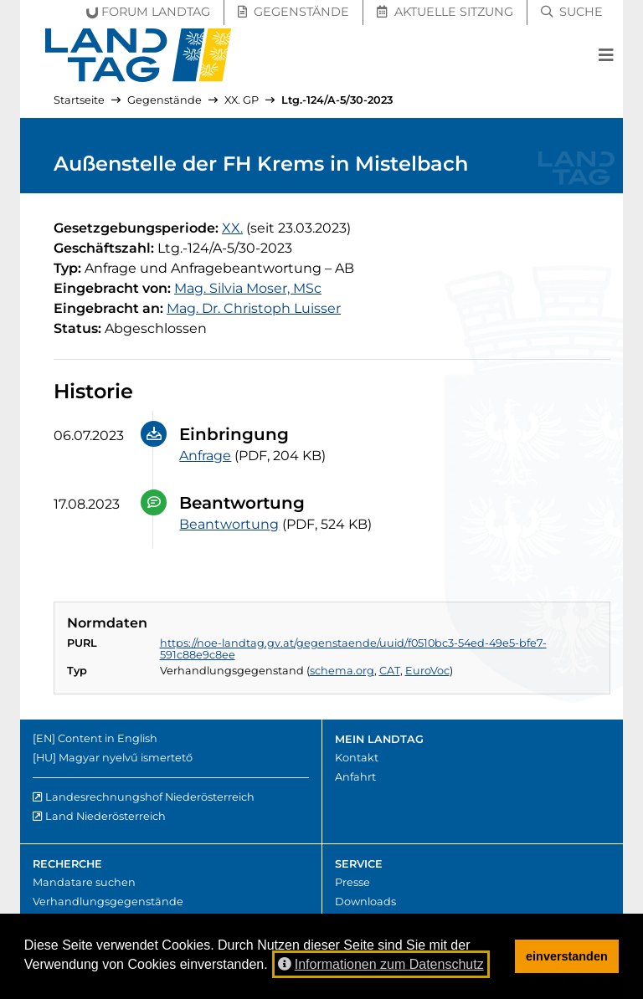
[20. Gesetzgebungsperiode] (232, 228)
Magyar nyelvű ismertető (126, 757)
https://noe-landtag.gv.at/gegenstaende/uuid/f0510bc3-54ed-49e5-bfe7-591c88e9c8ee (353, 649)
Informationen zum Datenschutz (381, 964)
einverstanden (567, 956)
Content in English (107, 738)
